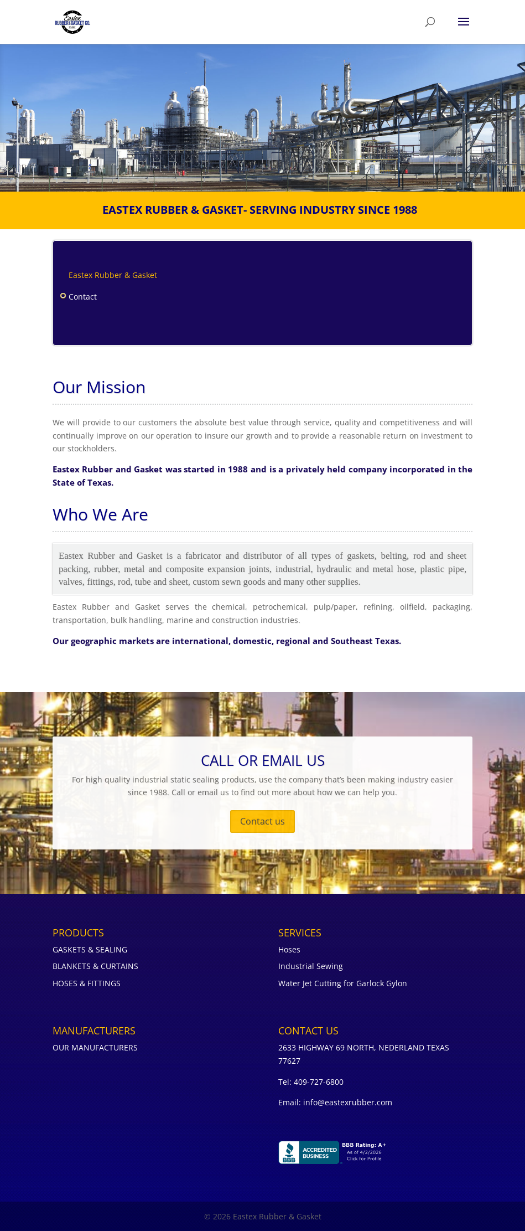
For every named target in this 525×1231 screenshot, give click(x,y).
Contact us (262, 821)
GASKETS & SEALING (90, 949)
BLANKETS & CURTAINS (95, 966)
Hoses (289, 949)
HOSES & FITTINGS (87, 983)
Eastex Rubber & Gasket (113, 275)
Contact (83, 296)
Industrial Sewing (310, 966)
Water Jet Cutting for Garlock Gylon (342, 983)
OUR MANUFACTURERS (95, 1047)
